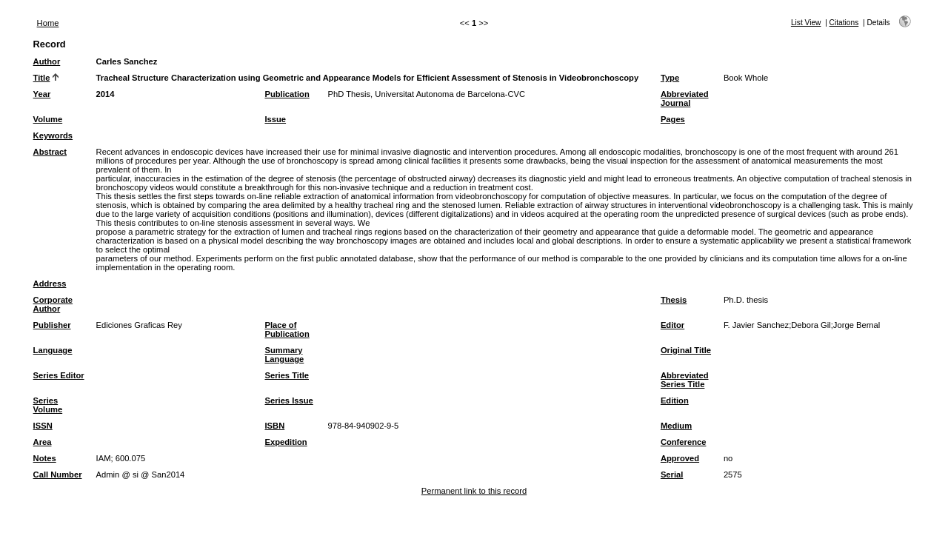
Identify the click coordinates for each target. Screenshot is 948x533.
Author (47, 61)
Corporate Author (53, 304)
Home (48, 23)
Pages (673, 119)
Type (670, 77)
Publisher (52, 325)
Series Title (286, 375)
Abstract (50, 151)
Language (53, 350)
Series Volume (48, 405)
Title (41, 77)
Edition (675, 400)
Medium (676, 425)
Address (50, 283)
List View (806, 23)
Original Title (686, 350)
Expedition (285, 442)
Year (42, 94)
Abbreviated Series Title (685, 380)
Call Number (57, 474)
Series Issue (288, 400)
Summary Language (284, 354)
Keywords (53, 135)
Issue (275, 119)
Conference (684, 442)
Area (42, 442)
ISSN (43, 425)
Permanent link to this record (474, 490)
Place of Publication (286, 329)
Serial (672, 474)
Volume (48, 119)
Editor (672, 325)
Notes (44, 458)
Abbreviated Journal (685, 98)
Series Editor (58, 375)
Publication (286, 94)
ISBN (274, 425)
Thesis (674, 299)
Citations (844, 23)
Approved (680, 458)
